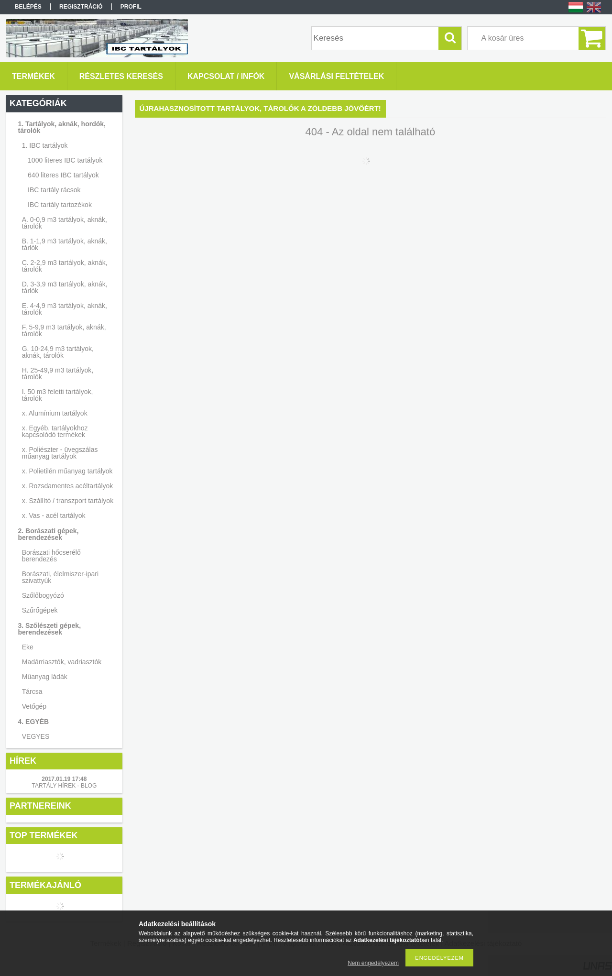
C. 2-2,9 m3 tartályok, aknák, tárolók (65, 266)
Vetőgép (34, 706)
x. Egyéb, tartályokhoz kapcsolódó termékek (55, 431)
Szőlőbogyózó (43, 595)
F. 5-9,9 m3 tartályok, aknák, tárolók (64, 330)
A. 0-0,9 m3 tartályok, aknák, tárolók (64, 223)
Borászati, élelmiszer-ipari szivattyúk (60, 577)
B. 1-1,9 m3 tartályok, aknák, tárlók (64, 244)
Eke (27, 647)
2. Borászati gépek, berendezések (48, 534)
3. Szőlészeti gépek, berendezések (49, 629)
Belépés (28, 6)
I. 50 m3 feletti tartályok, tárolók (57, 395)
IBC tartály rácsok (54, 190)
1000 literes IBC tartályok (65, 160)
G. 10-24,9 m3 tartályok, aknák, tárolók (58, 352)
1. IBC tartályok (45, 145)
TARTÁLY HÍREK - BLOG (64, 785)
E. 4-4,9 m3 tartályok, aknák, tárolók (64, 309)
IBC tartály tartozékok (60, 204)
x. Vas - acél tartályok (54, 515)
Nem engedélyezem (373, 963)
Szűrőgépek (40, 610)
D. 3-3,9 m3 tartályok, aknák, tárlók (65, 287)
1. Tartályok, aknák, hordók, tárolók (62, 127)
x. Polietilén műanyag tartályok (67, 471)
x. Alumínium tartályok (54, 413)
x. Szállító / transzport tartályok (67, 500)
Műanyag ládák (44, 676)
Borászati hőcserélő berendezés (51, 555)
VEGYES (36, 736)
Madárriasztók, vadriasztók (62, 662)
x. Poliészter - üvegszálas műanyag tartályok (60, 453)
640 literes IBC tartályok (63, 175)
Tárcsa (32, 691)
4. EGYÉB (33, 721)
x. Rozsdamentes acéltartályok (67, 486)
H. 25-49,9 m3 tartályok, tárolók (57, 373)
